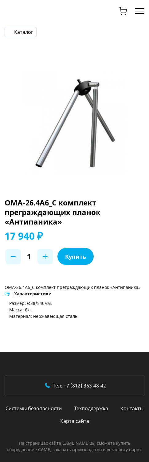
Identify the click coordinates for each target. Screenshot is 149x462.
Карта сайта (74, 421)
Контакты (131, 408)
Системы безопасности (34, 408)
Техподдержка (91, 408)
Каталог (23, 32)
